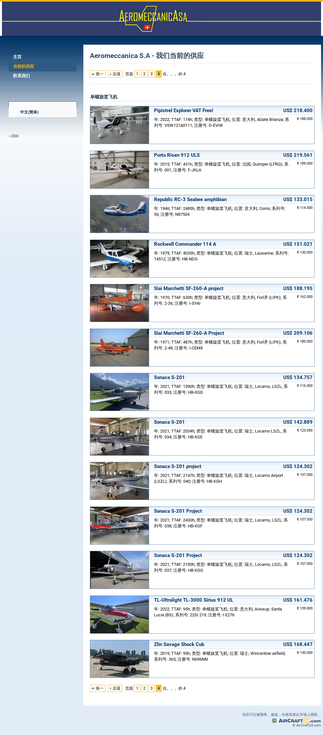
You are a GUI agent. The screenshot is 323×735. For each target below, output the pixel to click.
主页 (17, 56)
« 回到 (14, 136)
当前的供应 (23, 66)
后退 (116, 74)
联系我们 (21, 75)
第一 (100, 74)
